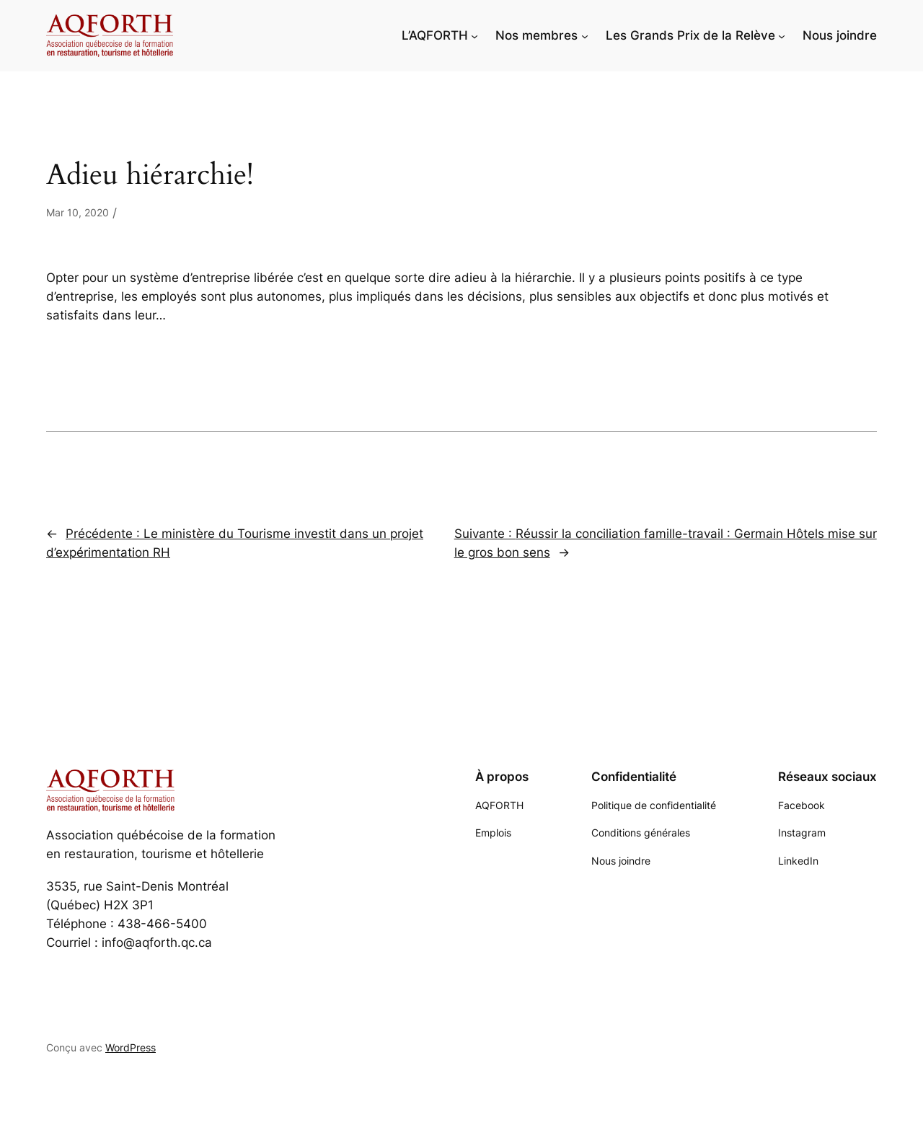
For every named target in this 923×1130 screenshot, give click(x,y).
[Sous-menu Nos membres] (584, 35)
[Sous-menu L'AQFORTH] (474, 35)
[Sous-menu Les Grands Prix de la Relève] (781, 35)
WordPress (130, 1047)
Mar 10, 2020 (77, 212)
